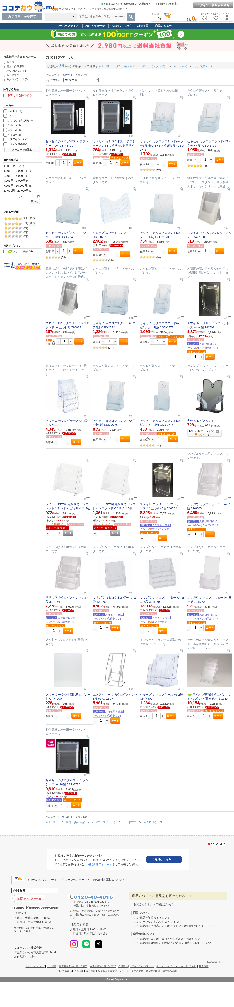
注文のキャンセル (119, 971)
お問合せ (160, 3)
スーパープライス (67, 25)
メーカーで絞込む (22, 149)
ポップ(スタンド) (16, 70)
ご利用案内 (173, 3)
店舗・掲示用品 (15, 66)
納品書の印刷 (169, 971)
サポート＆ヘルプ (35, 966)
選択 (32, 218)
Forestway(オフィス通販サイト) (137, 3)
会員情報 (79, 971)
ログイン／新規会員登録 (213, 5)
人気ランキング (121, 25)
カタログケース (15, 79)
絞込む (35, 201)
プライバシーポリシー (142, 966)
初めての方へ (109, 3)
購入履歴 (91, 971)
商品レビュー (163, 25)
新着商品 (142, 25)
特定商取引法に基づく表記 (73, 966)
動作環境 (203, 966)
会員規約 (123, 966)
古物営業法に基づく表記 (103, 966)
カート (78, 162)
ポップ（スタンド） (104, 822)
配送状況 (102, 971)
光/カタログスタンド (200, 420)
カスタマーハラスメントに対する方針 (176, 966)
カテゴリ (11, 62)
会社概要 (51, 966)
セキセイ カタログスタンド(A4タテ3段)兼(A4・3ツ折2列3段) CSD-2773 (162, 145)
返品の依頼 (137, 971)
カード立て (12, 75)
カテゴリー (52, 822)
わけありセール (95, 25)
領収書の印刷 (153, 971)
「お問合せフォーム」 (98, 864)
